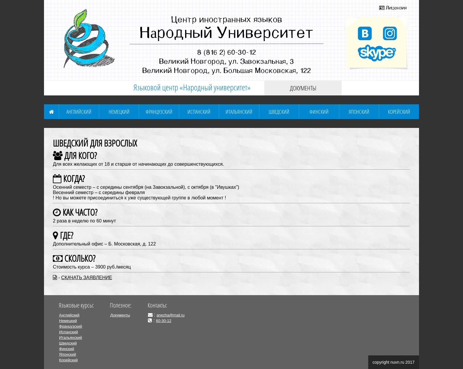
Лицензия (393, 7)
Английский (79, 111)
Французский (159, 111)
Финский (319, 111)
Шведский (279, 111)
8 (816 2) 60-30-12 (226, 52)
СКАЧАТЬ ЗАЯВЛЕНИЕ (86, 277)
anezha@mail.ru (170, 315)
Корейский (399, 111)
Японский (359, 111)
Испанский (199, 111)
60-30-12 (163, 320)
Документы (303, 88)
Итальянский (239, 111)
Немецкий (119, 111)
